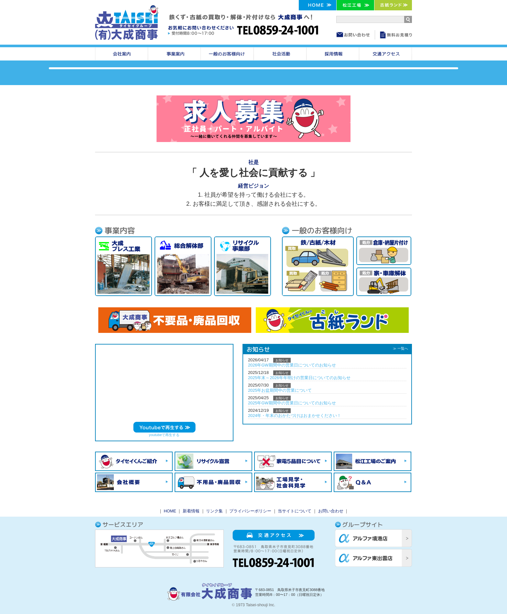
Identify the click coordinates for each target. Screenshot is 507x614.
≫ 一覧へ (400, 348)
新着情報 (191, 511)
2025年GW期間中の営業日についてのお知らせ (292, 402)
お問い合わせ (330, 511)
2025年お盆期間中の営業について (280, 390)
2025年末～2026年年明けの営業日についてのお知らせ (299, 377)
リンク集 (214, 511)
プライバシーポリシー (250, 511)
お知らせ (281, 360)
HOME (170, 511)
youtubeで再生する (164, 435)
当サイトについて (294, 511)
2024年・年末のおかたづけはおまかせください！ (294, 415)
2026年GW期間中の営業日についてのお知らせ (292, 365)
